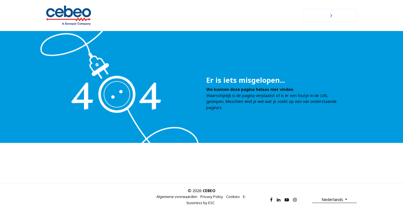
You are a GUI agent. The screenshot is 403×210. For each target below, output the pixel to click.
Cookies (233, 196)
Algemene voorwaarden (176, 196)
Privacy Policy (211, 196)
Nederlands (333, 199)
